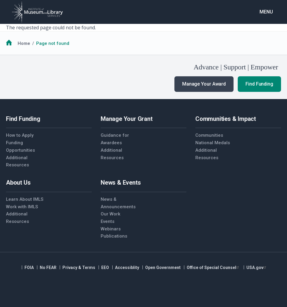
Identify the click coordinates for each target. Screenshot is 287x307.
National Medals (212, 142)
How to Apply (19, 135)
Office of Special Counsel (213, 267)
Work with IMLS (22, 206)
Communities (209, 135)
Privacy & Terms (78, 267)
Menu (266, 12)
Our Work (110, 214)
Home (24, 43)
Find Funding (259, 84)
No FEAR (48, 267)
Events (107, 221)
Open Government (163, 267)
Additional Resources (17, 161)
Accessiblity (127, 267)
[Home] (37, 12)
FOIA (29, 267)
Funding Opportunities (20, 146)
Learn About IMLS (24, 199)
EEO (105, 267)
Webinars (111, 229)
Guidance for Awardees (115, 139)
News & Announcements (118, 203)
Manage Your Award (204, 84)
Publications (114, 236)
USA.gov (257, 267)
